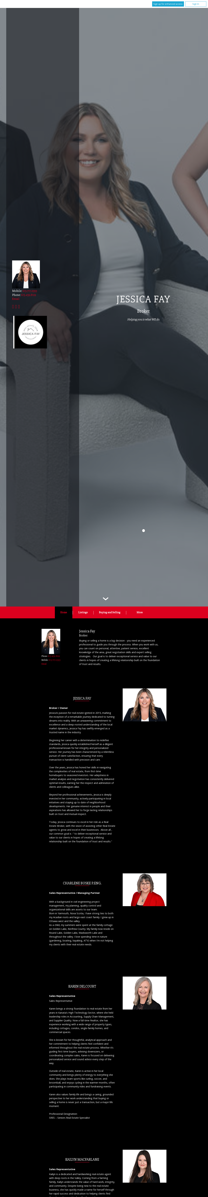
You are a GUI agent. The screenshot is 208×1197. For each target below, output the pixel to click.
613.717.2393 (30, 291)
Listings (83, 612)
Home (63, 612)
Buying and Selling (109, 612)
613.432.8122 (28, 295)
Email (44, 664)
